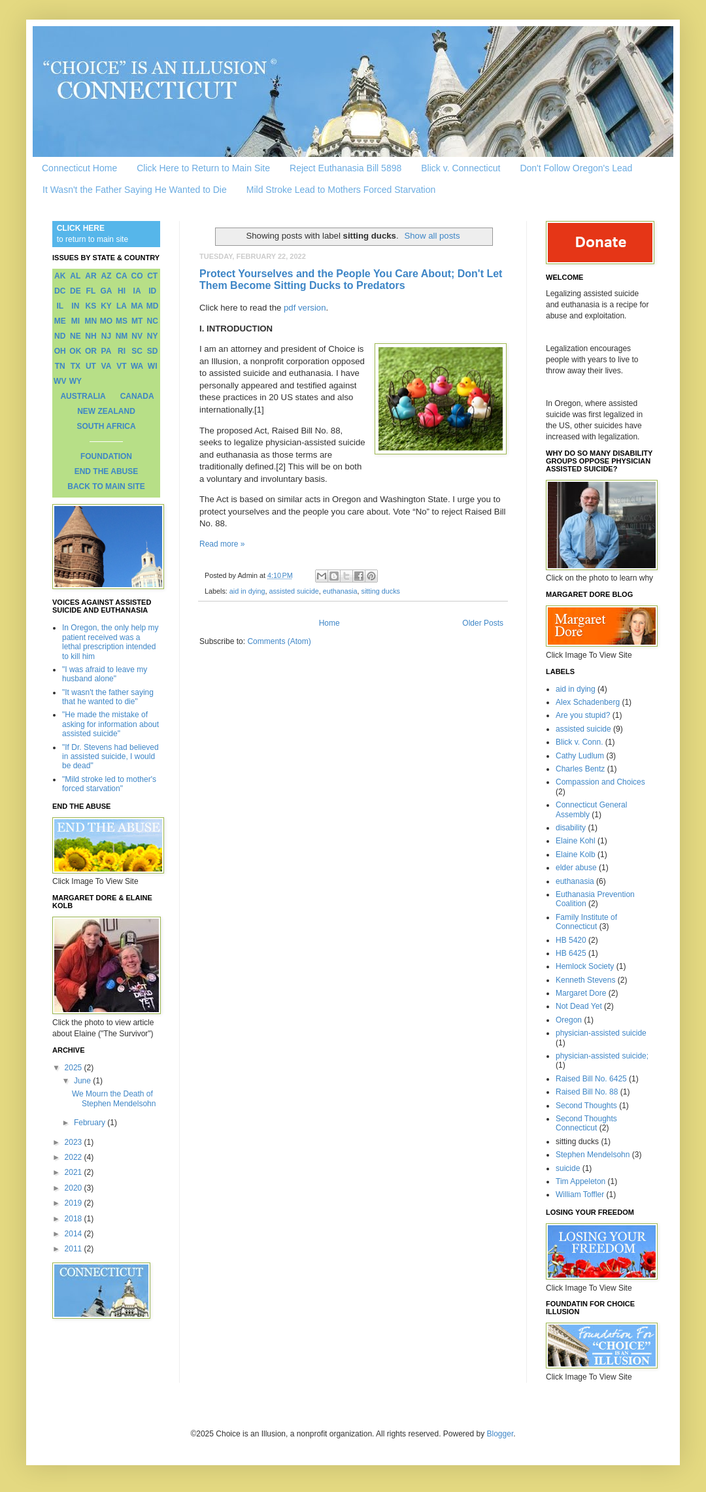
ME (60, 321)
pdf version (305, 308)
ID (152, 291)
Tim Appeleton (580, 1181)
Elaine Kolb (576, 854)
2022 (74, 1157)
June (83, 1080)
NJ (106, 336)
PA (106, 351)
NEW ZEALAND (106, 411)
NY (152, 336)
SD (152, 351)
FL (91, 291)
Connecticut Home (79, 168)
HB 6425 (571, 953)
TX (75, 366)
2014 (74, 1233)
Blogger (500, 1433)
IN (75, 306)
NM (122, 336)
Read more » (221, 544)
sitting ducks (380, 591)
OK (75, 351)
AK (59, 275)
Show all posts (432, 236)
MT (137, 321)
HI (122, 291)
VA (106, 366)
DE (75, 291)
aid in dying (247, 591)
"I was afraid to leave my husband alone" (104, 674)
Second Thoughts (586, 1105)
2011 (74, 1248)
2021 (74, 1172)
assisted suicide (293, 591)
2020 (74, 1188)
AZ (106, 275)
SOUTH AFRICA (105, 426)
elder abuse (576, 867)
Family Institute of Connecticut (586, 922)
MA (137, 306)
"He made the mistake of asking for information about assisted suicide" (110, 724)
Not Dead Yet (579, 1006)
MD (152, 306)
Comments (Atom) (279, 641)
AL (75, 275)
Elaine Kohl (576, 840)
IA (137, 291)
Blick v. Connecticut (460, 168)
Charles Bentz (580, 768)
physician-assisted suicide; (602, 1055)
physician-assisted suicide (601, 1033)
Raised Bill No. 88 (587, 1091)
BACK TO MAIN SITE (105, 486)
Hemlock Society (585, 966)
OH (60, 351)
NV (137, 336)
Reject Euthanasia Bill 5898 (345, 168)
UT (91, 366)
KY (106, 306)
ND (59, 336)
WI (153, 366)
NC (152, 321)
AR (90, 275)
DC (59, 291)
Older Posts (482, 623)
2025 (74, 1067)
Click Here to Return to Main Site (203, 168)
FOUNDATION (106, 456)
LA (121, 306)
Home (329, 623)
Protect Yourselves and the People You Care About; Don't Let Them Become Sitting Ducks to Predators (350, 279)
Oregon (569, 1020)
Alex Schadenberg (588, 702)
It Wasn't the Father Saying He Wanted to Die (134, 189)
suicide (568, 1168)
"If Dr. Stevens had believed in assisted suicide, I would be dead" (110, 757)
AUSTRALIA (82, 396)
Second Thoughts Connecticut (586, 1123)
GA (106, 291)
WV (60, 381)
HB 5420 (571, 940)
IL (59, 306)
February (90, 1122)
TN (60, 366)
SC (137, 351)
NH (90, 336)
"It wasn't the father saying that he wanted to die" (108, 697)
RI (122, 351)
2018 (74, 1218)
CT (152, 275)
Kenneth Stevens (585, 980)
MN (91, 321)
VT (121, 366)
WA (137, 366)
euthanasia (340, 591)
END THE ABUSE (107, 471)
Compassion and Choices (600, 782)
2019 (74, 1203)
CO (137, 275)
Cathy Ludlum (580, 755)
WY (75, 381)
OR (91, 351)
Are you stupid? (583, 715)
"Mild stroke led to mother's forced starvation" (109, 784)
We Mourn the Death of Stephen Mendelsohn (114, 1098)
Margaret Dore (581, 993)
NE (75, 336)
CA (121, 275)
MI (75, 321)
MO (106, 321)
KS (91, 306)
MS (121, 321)
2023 (74, 1142)
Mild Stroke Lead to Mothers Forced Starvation (340, 189)
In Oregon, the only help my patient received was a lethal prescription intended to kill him (110, 641)
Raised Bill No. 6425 (591, 1078)
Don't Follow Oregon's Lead (576, 168)
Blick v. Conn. (579, 742)
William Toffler (580, 1194)
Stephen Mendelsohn (593, 1154)
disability (571, 827)
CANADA (137, 396)
